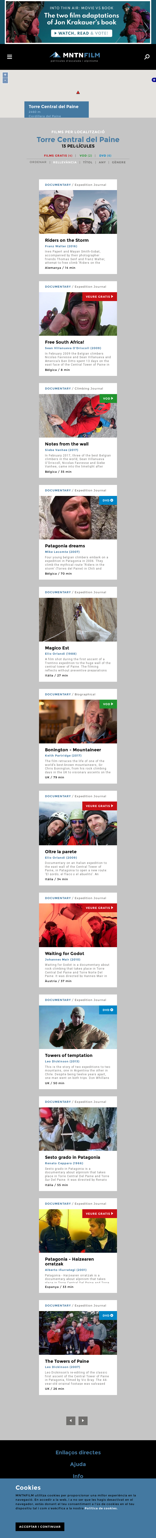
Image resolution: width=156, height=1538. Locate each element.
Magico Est (57, 648)
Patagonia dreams (65, 546)
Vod (108, 398)
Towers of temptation (69, 1055)
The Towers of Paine (67, 1361)
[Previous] (70, 1421)
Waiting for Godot (64, 953)
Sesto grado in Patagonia (72, 1157)
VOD (86, 155)
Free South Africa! (64, 342)
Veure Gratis (99, 296)
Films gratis (58, 155)
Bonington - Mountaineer (73, 750)
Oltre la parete (61, 851)
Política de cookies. (101, 1508)
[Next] (83, 1421)
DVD (105, 155)
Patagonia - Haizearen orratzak (69, 1262)
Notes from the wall (67, 444)
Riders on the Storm (67, 240)
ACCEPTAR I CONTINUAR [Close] (40, 1526)
